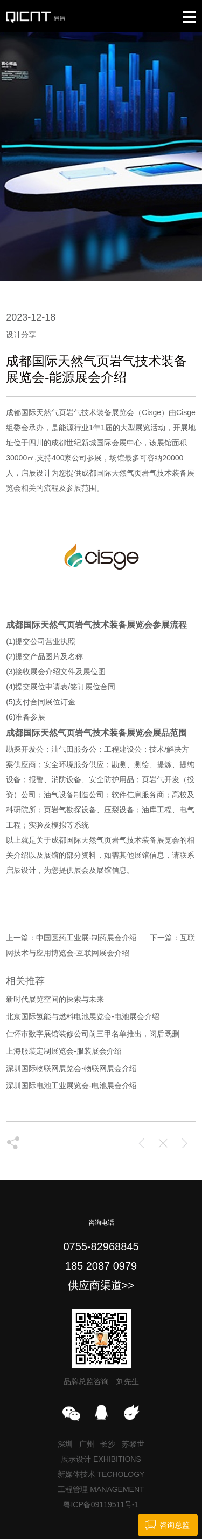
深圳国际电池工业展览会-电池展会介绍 (71, 1085)
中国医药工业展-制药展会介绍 (86, 937)
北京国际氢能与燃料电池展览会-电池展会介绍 (82, 1016)
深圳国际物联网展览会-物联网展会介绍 (71, 1068)
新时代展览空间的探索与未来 (55, 999)
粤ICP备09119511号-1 (100, 1504)
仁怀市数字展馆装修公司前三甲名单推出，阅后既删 (92, 1033)
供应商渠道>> (101, 1285)
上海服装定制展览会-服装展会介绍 (64, 1051)
